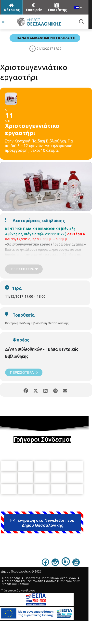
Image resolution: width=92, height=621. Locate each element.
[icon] (45, 564)
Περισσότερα (24, 372)
